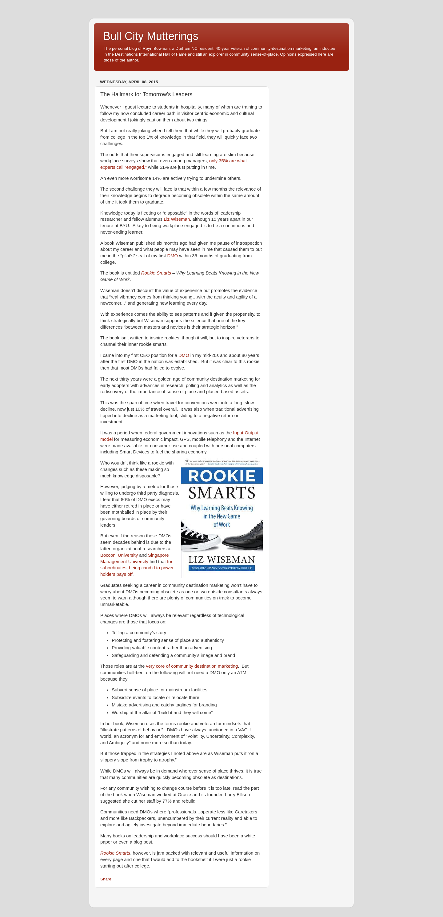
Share (105, 879)
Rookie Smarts (156, 273)
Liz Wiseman (177, 219)
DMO (172, 255)
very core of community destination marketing (192, 666)
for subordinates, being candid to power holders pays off (137, 568)
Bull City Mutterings (150, 36)
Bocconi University (119, 555)
